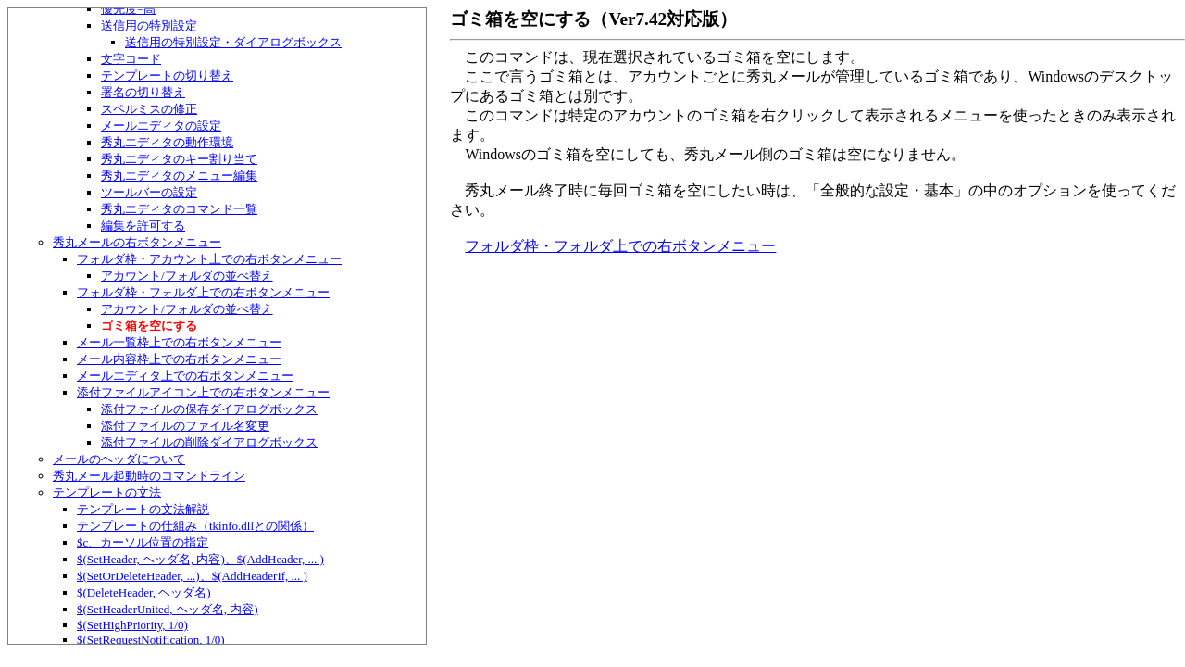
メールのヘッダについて (119, 459)
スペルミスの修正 (149, 109)
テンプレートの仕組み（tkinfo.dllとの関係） (195, 526)
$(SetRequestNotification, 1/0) (151, 640)
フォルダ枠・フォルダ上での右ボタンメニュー (203, 292)
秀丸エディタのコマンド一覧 (179, 209)
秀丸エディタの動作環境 (167, 142)
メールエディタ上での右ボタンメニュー (185, 376)
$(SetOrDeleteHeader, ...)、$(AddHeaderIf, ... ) (192, 576)
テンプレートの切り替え (167, 75)
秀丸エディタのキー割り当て (179, 159)
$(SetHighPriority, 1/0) (132, 625)
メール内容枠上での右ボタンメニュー (179, 359)
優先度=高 (128, 9)
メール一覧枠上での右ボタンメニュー (179, 342)
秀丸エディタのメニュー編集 (179, 175)
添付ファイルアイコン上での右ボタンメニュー (203, 392)
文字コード (131, 59)
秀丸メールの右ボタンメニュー (137, 242)
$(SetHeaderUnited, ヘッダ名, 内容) (167, 609)
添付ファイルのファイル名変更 (185, 426)
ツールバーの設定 (149, 192)
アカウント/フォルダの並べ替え (187, 276)
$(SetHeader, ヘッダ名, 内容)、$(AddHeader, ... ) (200, 559)
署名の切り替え (143, 92)
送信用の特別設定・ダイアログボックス (233, 42)
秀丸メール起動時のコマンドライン (149, 476)
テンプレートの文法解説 (143, 509)
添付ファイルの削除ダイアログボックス (209, 442)
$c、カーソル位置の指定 (142, 542)
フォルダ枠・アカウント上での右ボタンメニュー (209, 259)
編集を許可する (143, 226)
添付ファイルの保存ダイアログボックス (209, 409)
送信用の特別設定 (149, 25)
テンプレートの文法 (107, 492)
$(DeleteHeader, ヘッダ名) (144, 592)
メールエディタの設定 (161, 125)
